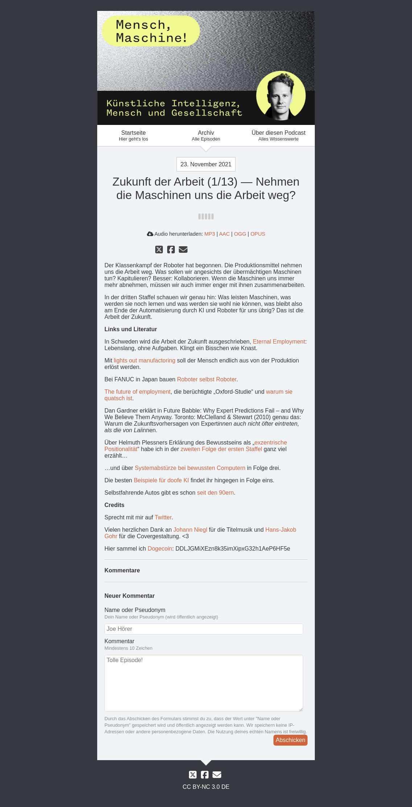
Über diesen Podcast (278, 136)
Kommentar (119, 641)
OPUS (258, 234)
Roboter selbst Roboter (206, 379)
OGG (240, 234)
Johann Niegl (190, 530)
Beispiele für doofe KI (161, 480)
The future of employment (137, 392)
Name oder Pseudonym (134, 610)
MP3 (209, 234)
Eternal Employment (279, 341)
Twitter (162, 517)
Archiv (206, 136)
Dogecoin (160, 549)
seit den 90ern (215, 493)
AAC (224, 234)
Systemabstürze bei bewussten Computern (190, 468)
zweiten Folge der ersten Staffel (221, 449)
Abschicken (290, 740)
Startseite (133, 136)
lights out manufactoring (145, 360)
